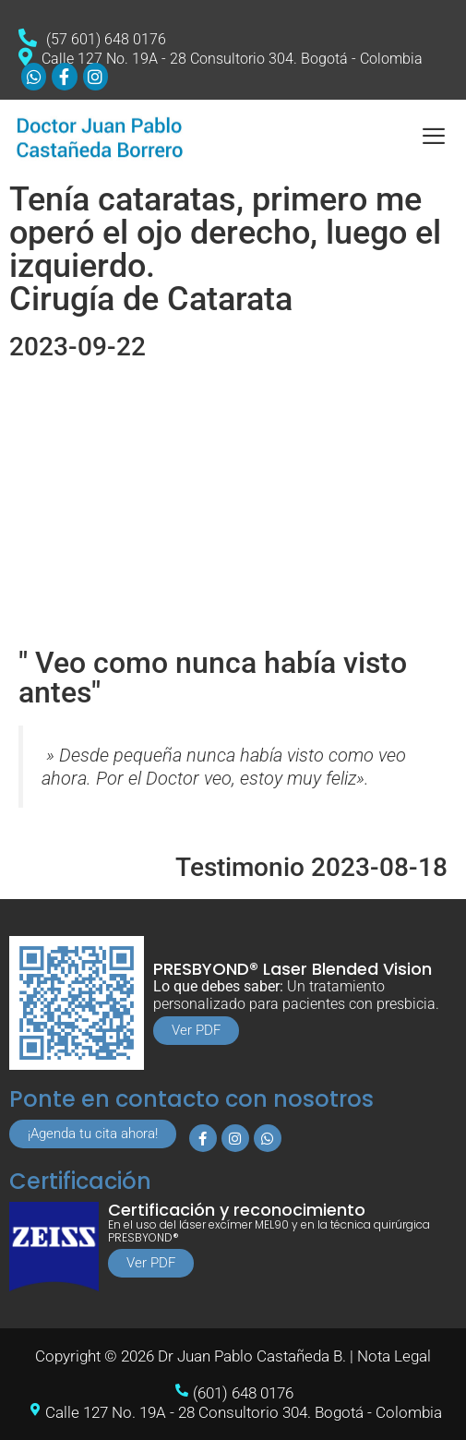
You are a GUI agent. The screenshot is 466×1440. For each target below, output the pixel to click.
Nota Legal (394, 1356)
